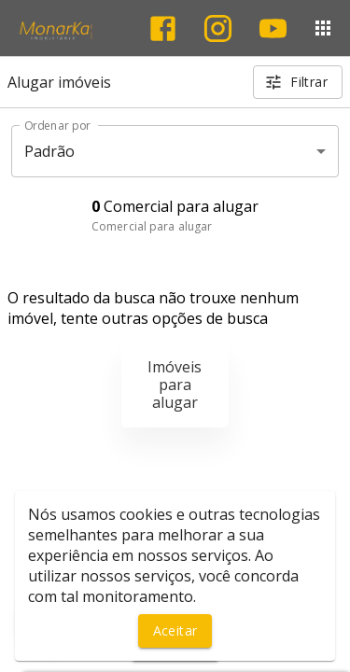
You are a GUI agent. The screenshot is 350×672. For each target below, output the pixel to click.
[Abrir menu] (323, 28)
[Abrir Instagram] (218, 28)
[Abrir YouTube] (273, 28)
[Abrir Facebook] (163, 28)
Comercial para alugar (151, 226)
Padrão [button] (50, 151)
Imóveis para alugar (174, 385)
